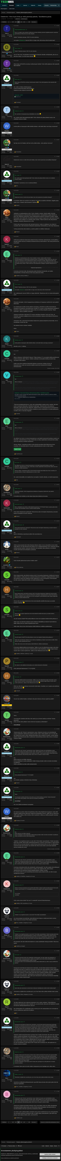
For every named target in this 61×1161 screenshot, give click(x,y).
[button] (20, 5)
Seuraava (34, 21)
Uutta (18, 5)
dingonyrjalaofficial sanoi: (20, 29)
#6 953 (57, 60)
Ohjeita (51, 1145)
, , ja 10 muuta (25, 876)
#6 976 (57, 572)
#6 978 (57, 606)
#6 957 (57, 139)
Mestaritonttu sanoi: (19, 747)
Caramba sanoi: (18, 376)
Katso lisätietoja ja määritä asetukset (10, 1158)
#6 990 (57, 852)
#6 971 (57, 484)
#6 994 (57, 950)
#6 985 (57, 743)
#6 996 (57, 999)
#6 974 (57, 541)
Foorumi (11, 5)
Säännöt (33, 5)
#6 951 (57, 25)
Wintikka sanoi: (18, 340)
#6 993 (57, 927)
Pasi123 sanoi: (18, 772)
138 (13, 21)
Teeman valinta (11, 1145)
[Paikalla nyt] (6, 257)
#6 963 (57, 251)
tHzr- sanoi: (17, 175)
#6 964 (57, 280)
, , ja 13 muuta (24, 994)
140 (18, 21)
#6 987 (57, 787)
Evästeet (3, 1145)
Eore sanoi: (17, 462)
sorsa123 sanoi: (18, 590)
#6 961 (57, 210)
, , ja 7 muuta (24, 653)
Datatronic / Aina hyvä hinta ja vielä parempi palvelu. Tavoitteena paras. (32, 392)
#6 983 (57, 712)
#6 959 (57, 171)
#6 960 (57, 190)
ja (19, 453)
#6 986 (57, 768)
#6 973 (57, 520)
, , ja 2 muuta (24, 903)
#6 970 (57, 458)
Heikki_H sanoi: (18, 1074)
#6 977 (57, 586)
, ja (22, 275)
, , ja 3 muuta (24, 922)
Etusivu (55, 1145)
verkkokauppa (24, 18)
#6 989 (57, 825)
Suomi (20, 1145)
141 (21, 21)
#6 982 (57, 695)
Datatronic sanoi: (18, 111)
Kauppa (40, 5)
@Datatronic (22, 40)
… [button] (10, 21)
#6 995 (57, 981)
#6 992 (57, 908)
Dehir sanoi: (17, 79)
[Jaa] (55, 26)
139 (15, 21)
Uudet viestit (11, 8)
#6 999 (57, 1070)
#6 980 (57, 658)
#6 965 (57, 298)
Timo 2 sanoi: (18, 48)
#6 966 (57, 336)
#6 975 (57, 557)
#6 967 (57, 350)
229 (29, 21)
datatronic (18, 18)
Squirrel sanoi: (18, 194)
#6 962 (57, 236)
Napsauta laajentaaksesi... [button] (36, 267)
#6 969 (57, 418)
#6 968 (57, 372)
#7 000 (57, 1091)
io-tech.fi (4, 5)
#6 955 (57, 107)
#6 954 (57, 75)
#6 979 (57, 630)
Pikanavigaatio (4, 8)
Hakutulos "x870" (19, 95)
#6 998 (57, 1048)
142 (24, 21)
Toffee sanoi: (17, 255)
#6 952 (57, 44)
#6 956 (57, 123)
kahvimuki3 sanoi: (18, 504)
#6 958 (57, 156)
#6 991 (57, 881)
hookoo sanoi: (18, 610)
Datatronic (4, 18)
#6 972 (57, 500)
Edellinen (4, 21)
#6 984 (57, 728)
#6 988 (57, 808)
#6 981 (57, 673)
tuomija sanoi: (18, 791)
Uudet (43, 1145)
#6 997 (57, 1017)
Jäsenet (25, 5)
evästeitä (16, 1153)
